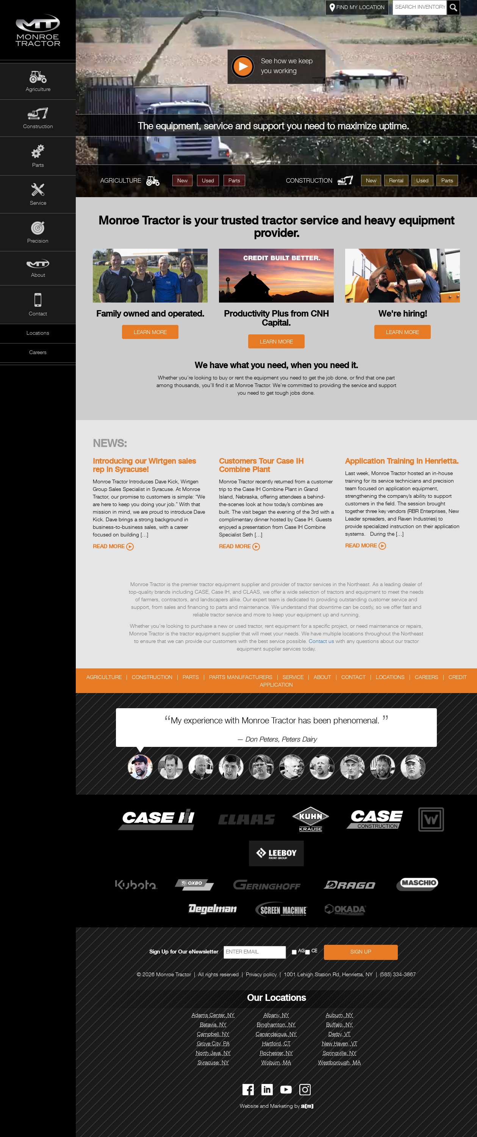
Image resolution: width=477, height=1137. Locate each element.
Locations (38, 333)
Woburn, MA (276, 1063)
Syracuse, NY (213, 1063)
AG (301, 951)
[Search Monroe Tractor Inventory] (453, 7)
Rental (396, 181)
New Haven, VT (339, 1044)
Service (38, 203)
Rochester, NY (276, 1053)
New (182, 181)
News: (110, 444)
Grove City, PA (213, 1044)
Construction (38, 127)
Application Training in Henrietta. (402, 462)
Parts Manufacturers (240, 678)
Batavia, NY (213, 1025)
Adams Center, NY (213, 1015)
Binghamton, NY (276, 1025)
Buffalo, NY (339, 1025)
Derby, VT (339, 1034)
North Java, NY (213, 1053)
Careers (38, 353)
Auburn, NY (339, 1015)
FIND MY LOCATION (357, 7)
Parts (38, 165)
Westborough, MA (339, 1063)
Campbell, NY (213, 1034)
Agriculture (38, 90)
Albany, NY (276, 1015)
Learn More (150, 333)
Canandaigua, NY (276, 1034)
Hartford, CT (276, 1044)
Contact (38, 314)
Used (208, 181)
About (38, 275)
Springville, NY (340, 1053)
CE (314, 951)
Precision (37, 241)
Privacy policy (261, 975)
